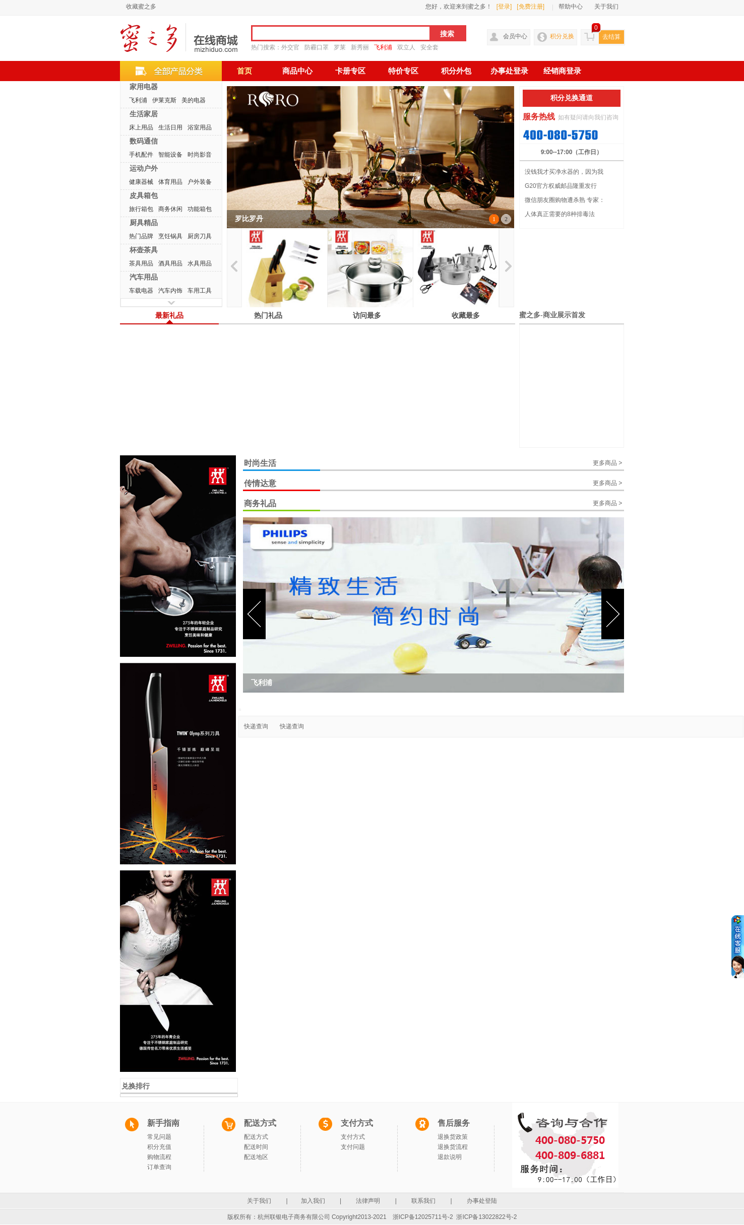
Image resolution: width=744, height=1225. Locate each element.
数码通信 (144, 141)
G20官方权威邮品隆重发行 (561, 185)
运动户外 (144, 168)
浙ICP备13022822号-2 (486, 1216)
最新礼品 (169, 315)
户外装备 (200, 181)
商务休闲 (170, 209)
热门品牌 (141, 236)
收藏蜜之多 (141, 6)
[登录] (504, 6)
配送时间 (256, 1146)
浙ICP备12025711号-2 (423, 1216)
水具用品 (200, 263)
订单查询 (159, 1167)
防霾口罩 (316, 47)
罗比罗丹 (249, 219)
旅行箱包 (141, 209)
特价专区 (403, 71)
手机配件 (141, 154)
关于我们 (606, 6)
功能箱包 (200, 209)
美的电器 (193, 100)
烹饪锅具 (170, 236)
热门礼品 (268, 315)
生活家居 (144, 114)
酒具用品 (170, 263)
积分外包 (456, 71)
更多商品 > (607, 462)
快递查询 (256, 726)
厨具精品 (144, 223)
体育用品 (170, 181)
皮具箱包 (144, 195)
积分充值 (159, 1146)
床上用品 (141, 127)
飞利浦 (383, 47)
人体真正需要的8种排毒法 (560, 214)
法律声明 (368, 1200)
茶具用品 (141, 263)
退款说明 (450, 1157)
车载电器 (141, 290)
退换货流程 (453, 1146)
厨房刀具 (200, 236)
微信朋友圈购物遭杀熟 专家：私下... (565, 201)
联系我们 (424, 1200)
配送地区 (256, 1157)
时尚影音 (200, 154)
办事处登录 (509, 71)
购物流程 (159, 1157)
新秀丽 (360, 47)
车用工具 (200, 290)
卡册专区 (350, 71)
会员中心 (515, 36)
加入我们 (314, 1200)
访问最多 (367, 315)
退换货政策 (453, 1136)
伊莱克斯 (164, 100)
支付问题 (353, 1146)
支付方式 (353, 1136)
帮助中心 (571, 6)
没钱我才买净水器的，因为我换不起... (564, 173)
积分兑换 (562, 36)
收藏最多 (466, 315)
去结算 (611, 36)
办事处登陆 (482, 1200)
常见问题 (159, 1136)
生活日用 (170, 127)
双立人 (406, 47)
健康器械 (141, 181)
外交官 (290, 47)
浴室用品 (200, 127)
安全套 (429, 47)
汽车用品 (144, 277)
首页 (244, 71)
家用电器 (144, 87)
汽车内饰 (170, 290)
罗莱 (340, 47)
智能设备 (170, 154)
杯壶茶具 (144, 250)
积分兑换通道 (571, 98)
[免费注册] (530, 6)
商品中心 (297, 71)
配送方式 (256, 1136)
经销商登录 (562, 71)
